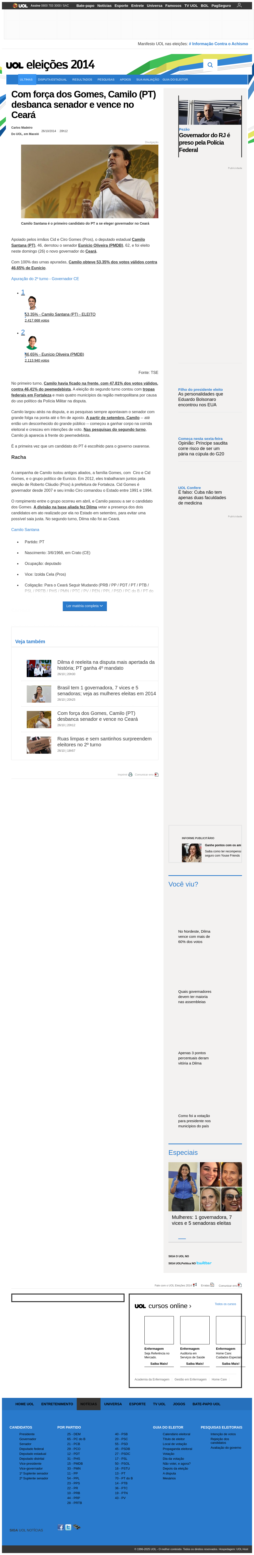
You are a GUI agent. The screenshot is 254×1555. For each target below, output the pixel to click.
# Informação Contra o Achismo (218, 44)
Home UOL (24, 1404)
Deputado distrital (31, 1458)
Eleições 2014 (60, 64)
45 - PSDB (122, 1449)
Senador (25, 1444)
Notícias (104, 5)
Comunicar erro (144, 774)
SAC (66, 5)
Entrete (137, 5)
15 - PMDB (75, 1463)
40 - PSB (121, 1434)
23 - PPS (73, 1483)
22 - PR (72, 1488)
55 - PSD (121, 1444)
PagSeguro (221, 5)
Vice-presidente (30, 1463)
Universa (154, 5)
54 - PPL (73, 1478)
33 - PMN (74, 1468)
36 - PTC (121, 1488)
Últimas (27, 79)
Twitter (68, 1527)
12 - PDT (73, 1454)
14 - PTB (121, 1483)
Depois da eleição (175, 1468)
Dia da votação (173, 1458)
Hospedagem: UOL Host (233, 1549)
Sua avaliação (147, 79)
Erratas (205, 1285)
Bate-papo (85, 5)
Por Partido (69, 1427)
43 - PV (120, 1498)
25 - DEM (74, 1434)
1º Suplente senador (33, 1473)
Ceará (90, 251)
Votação (168, 1454)
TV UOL (191, 5)
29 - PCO (73, 1449)
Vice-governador (31, 1468)
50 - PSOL (122, 1463)
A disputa (169, 1473)
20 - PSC (121, 1439)
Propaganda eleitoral (177, 1449)
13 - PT (120, 1473)
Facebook (61, 1527)
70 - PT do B (124, 1478)
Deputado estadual (32, 1454)
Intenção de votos (223, 1434)
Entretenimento (57, 1404)
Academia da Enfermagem (152, 1379)
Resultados (83, 79)
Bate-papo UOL (206, 1404)
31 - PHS (73, 1458)
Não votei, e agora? (176, 1463)
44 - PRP (73, 1498)
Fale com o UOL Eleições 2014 (173, 1285)
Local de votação (175, 1444)
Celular (76, 1527)
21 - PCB (73, 1444)
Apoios (126, 79)
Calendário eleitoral (176, 1434)
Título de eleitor (174, 1439)
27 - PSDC (122, 1454)
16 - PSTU (122, 1468)
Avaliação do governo (226, 1447)
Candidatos (21, 1427)
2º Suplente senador (33, 1478)
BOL (205, 5)
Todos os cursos (225, 1304)
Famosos (173, 5)
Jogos (179, 1404)
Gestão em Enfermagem (191, 1379)
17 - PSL (121, 1458)
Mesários (169, 1478)
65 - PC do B (76, 1439)
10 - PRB (73, 1493)
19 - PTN (121, 1493)
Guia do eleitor (176, 79)
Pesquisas (107, 79)
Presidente (27, 1434)
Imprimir (122, 774)
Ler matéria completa (84, 606)
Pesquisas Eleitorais (221, 1427)
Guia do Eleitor (168, 1427)
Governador (27, 1439)
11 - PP (72, 1473)
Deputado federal (31, 1449)
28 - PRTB (74, 1503)
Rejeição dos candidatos (220, 1441)
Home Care (219, 1379)
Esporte (121, 5)
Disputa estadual (53, 79)
